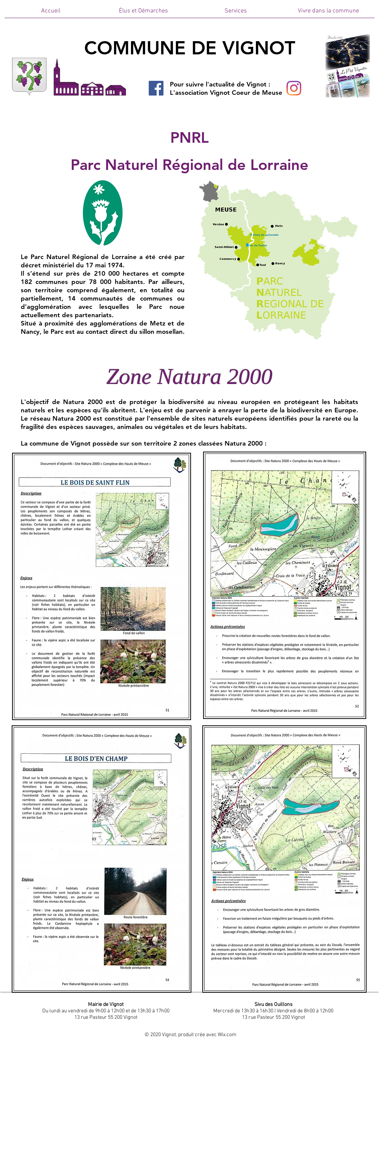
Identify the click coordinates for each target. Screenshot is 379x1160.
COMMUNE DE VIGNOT (189, 48)
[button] (143, 14)
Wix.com (227, 1035)
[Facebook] (156, 88)
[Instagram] (294, 88)
